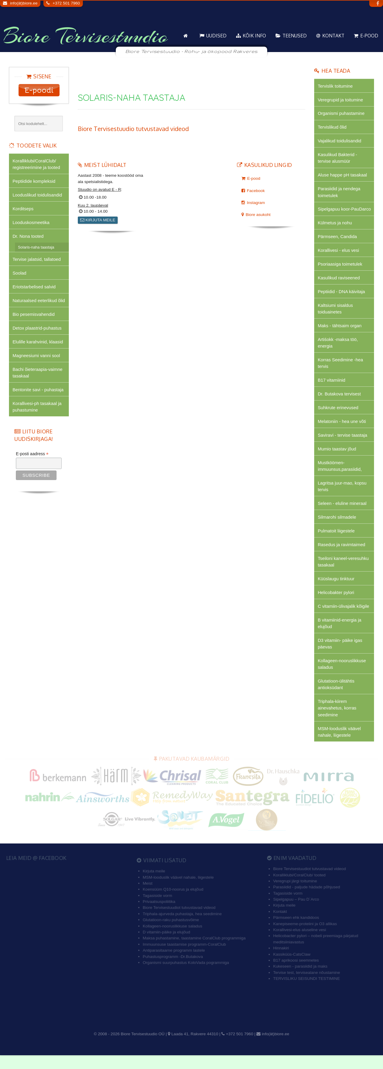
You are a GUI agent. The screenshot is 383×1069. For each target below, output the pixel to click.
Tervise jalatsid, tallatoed (37, 260)
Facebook (256, 190)
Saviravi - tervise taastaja (343, 445)
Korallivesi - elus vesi (339, 258)
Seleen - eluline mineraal (342, 514)
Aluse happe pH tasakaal (342, 176)
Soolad (20, 274)
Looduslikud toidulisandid (38, 195)
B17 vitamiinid (332, 389)
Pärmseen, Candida (337, 244)
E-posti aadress (32, 457)
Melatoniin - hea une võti (342, 431)
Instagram (256, 202)
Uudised (216, 36)
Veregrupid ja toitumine (341, 99)
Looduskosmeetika (31, 223)
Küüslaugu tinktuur (336, 590)
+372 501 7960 (66, 3)
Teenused (294, 36)
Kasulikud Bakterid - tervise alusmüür (338, 159)
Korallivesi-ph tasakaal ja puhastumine (37, 409)
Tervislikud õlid (332, 127)
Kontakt (333, 36)
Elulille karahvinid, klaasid (38, 343)
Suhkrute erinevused (338, 417)
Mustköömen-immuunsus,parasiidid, (340, 476)
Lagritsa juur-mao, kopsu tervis (342, 497)
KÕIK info (254, 36)
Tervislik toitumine (335, 86)
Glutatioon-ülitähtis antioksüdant (336, 697)
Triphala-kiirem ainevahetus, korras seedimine (337, 721)
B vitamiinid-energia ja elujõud (340, 635)
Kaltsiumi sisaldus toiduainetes (335, 317)
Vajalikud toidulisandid (340, 141)
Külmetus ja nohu (335, 231)
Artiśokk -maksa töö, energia (338, 352)
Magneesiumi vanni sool (36, 357)
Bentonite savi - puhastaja (38, 392)
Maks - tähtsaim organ (340, 334)
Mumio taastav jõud (337, 459)
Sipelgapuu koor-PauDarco (335, 214)
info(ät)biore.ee (23, 3)
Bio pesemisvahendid (34, 315)
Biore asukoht (258, 214)
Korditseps (23, 209)
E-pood (369, 36)
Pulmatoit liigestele (336, 542)
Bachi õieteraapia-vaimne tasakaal (38, 374)
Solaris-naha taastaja (36, 248)
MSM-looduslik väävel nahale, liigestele (339, 745)
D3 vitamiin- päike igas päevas (340, 656)
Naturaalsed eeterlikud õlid (39, 301)
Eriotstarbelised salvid (34, 287)
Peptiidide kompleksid (34, 181)
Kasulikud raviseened (339, 286)
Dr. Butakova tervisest (339, 403)
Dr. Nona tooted (28, 237)
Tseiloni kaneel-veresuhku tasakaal (343, 573)
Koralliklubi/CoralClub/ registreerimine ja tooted (36, 164)
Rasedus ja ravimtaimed (342, 556)
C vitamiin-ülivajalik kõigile (344, 618)
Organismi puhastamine (341, 113)
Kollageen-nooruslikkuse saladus (342, 677)
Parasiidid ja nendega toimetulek (339, 193)
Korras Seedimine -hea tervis (341, 373)
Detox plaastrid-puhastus (37, 329)
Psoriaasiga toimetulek (340, 272)
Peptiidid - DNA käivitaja (342, 300)
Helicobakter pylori (336, 604)
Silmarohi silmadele (337, 528)
